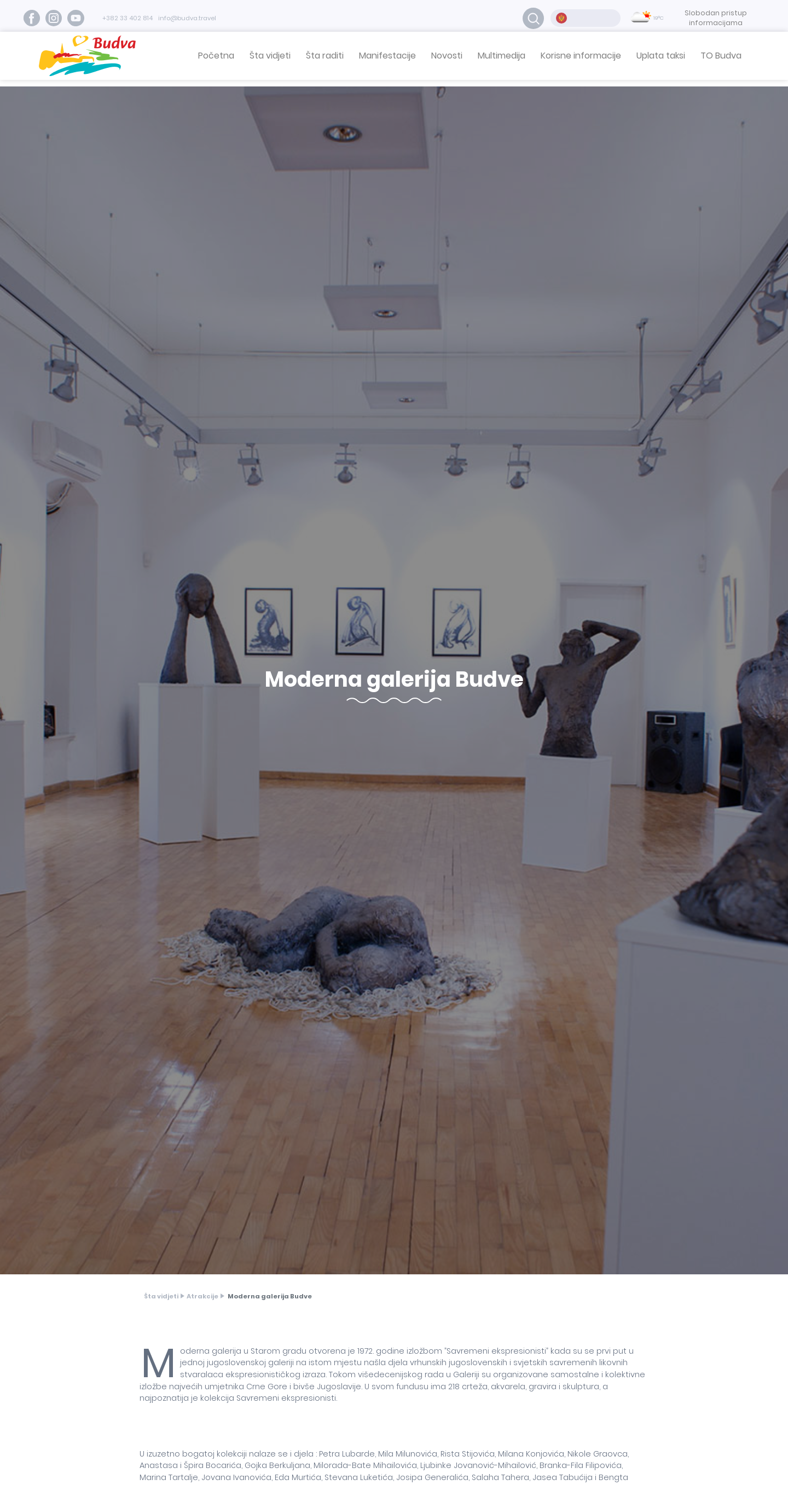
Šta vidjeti (161, 1296)
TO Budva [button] (720, 55)
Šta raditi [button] (325, 55)
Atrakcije (202, 1296)
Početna (216, 55)
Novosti (446, 55)
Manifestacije (387, 55)
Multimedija (501, 55)
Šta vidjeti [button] (270, 55)
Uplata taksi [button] (660, 55)
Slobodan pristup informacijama (716, 17)
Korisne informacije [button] (581, 55)
